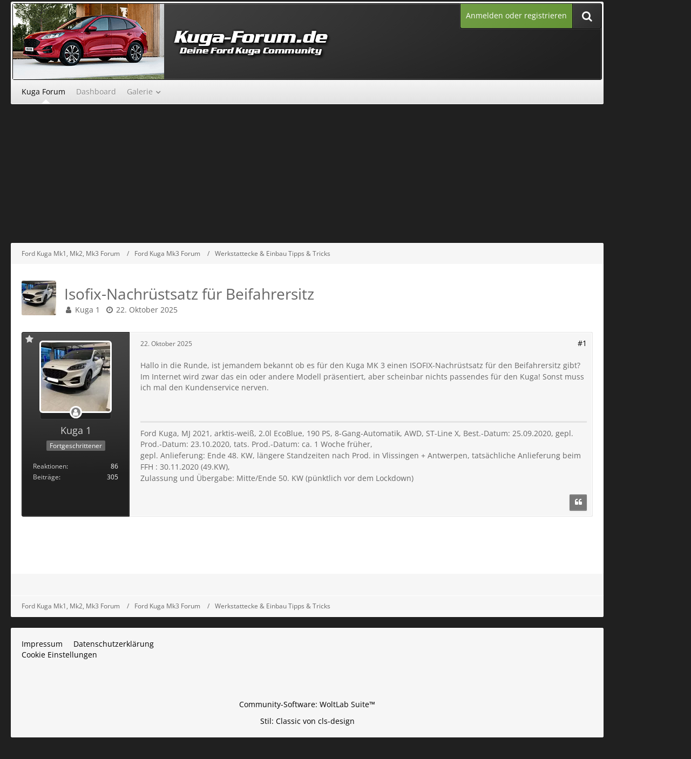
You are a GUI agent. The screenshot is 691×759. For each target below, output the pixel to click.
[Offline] (75, 412)
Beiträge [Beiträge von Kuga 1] (46, 477)
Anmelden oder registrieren (516, 15)
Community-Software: (307, 704)
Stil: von (307, 721)
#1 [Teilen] (582, 343)
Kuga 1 (87, 309)
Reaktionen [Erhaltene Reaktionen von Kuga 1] (49, 466)
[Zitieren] (578, 502)
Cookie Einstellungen (59, 654)
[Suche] (587, 16)
